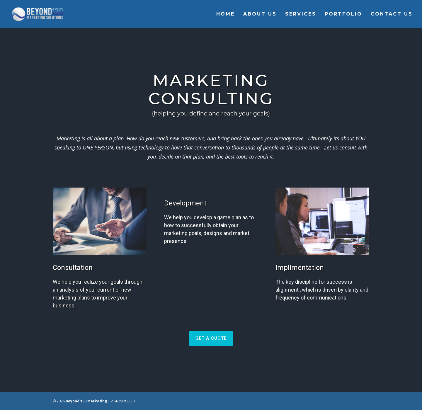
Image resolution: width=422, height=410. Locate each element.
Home (225, 14)
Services (300, 14)
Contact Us (392, 14)
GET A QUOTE (211, 338)
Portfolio (343, 14)
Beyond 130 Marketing (86, 401)
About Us (260, 14)
